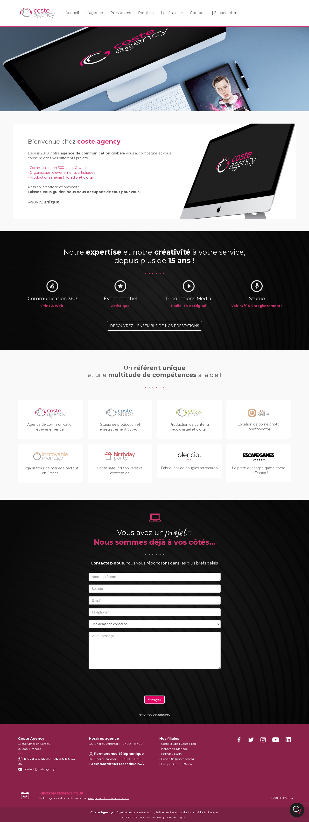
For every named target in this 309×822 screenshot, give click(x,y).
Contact (197, 12)
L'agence (94, 12)
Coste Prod (188, 743)
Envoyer (154, 699)
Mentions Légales (176, 817)
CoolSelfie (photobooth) (177, 759)
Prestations (120, 12)
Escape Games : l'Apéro (177, 764)
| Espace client (225, 12)
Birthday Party (171, 754)
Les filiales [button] (172, 12)
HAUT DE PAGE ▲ (282, 798)
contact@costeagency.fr (41, 769)
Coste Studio (169, 743)
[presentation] (154, 682)
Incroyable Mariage (174, 749)
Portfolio (146, 12)
